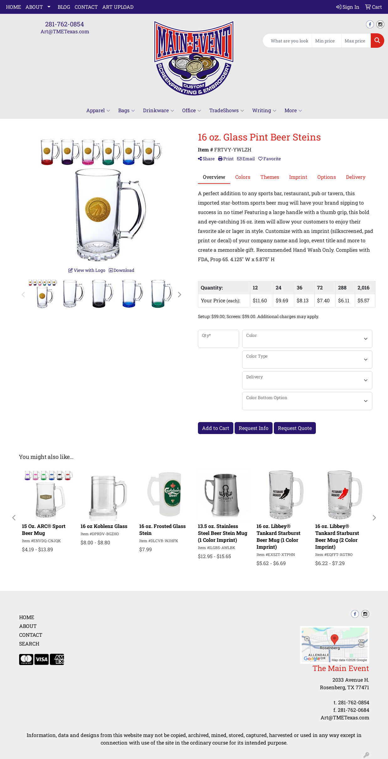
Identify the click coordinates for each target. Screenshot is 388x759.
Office (191, 110)
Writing (264, 110)
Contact (86, 6)
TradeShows (226, 110)
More (293, 110)
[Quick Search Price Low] (327, 40)
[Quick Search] (287, 40)
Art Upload (118, 6)
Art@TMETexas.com (64, 31)
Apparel (98, 110)
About (34, 6)
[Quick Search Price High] (356, 40)
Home (13, 6)
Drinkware (158, 110)
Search (29, 643)
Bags (126, 110)
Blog (64, 6)
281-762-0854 (64, 24)
